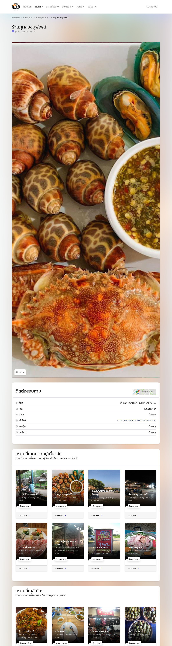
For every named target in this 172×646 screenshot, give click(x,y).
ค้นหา (39, 6)
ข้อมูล (91, 6)
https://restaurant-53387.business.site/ (136, 420)
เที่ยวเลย (66, 6)
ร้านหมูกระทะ (42, 17)
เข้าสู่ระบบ (152, 6)
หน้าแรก (27, 6)
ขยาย (20, 372)
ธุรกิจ (79, 6)
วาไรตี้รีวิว (51, 6)
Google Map (144, 392)
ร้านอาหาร (28, 17)
